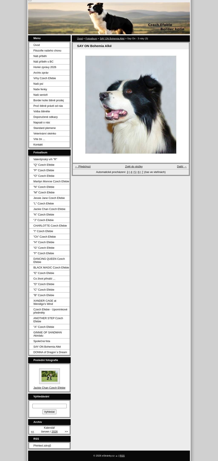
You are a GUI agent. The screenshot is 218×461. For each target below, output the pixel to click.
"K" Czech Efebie (43, 214)
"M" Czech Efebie (43, 192)
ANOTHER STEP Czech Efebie (48, 320)
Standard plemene (44, 128)
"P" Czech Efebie (43, 170)
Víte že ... (39, 139)
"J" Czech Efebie (43, 220)
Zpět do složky (134, 166)
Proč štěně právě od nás (48, 105)
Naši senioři (40, 94)
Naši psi (38, 83)
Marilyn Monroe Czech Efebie (51, 181)
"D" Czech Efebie (43, 284)
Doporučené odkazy (45, 116)
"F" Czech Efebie (43, 253)
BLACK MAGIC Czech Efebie (51, 267)
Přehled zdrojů (42, 445)
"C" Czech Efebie (43, 289)
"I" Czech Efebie (43, 231)
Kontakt (38, 144)
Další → (182, 166)
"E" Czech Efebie (43, 273)
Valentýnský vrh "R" (45, 159)
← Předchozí (83, 166)
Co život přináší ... (44, 278)
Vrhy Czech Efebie (44, 78)
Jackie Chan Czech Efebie (49, 209)
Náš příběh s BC (43, 61)
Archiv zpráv (40, 72)
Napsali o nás (41, 122)
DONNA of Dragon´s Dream (50, 352)
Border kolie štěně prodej (48, 100)
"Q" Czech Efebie (43, 164)
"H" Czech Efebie (43, 242)
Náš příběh (40, 56)
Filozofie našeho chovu (47, 50)
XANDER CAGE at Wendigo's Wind (44, 302)
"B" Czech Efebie (43, 295)
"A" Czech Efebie (43, 326)
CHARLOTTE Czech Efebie (50, 225)
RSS (122, 455)
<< (32, 431)
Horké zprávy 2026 (44, 67)
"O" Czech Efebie (43, 175)
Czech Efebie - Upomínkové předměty (50, 311)
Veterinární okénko (44, 133)
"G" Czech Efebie (43, 247)
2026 (54, 431)
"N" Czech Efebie (43, 186)
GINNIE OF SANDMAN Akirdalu (47, 334)
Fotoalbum (91, 38)
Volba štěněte (41, 111)
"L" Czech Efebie (43, 203)
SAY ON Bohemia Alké (112, 38)
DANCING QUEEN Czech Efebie (49, 260)
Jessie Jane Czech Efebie (49, 198)
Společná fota (41, 341)
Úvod (80, 38)
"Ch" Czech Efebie (44, 236)
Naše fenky (40, 89)
